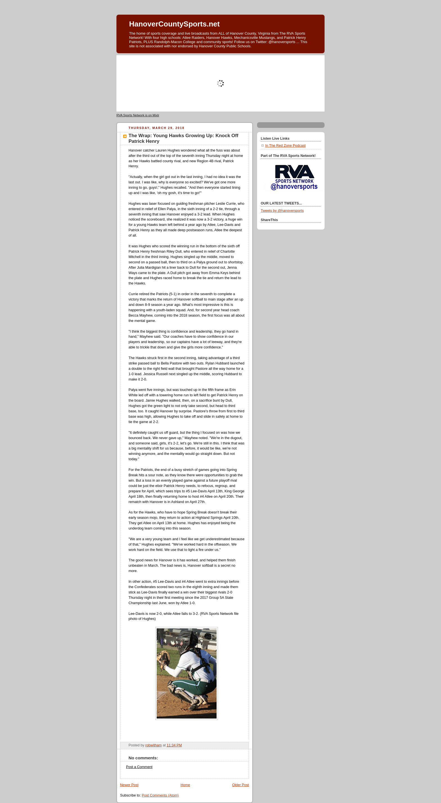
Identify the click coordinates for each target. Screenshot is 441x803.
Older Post (240, 785)
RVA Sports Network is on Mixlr (137, 115)
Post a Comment (139, 767)
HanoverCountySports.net (174, 24)
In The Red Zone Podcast (285, 146)
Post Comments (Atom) (160, 795)
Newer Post (129, 785)
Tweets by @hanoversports (282, 211)
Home (185, 785)
